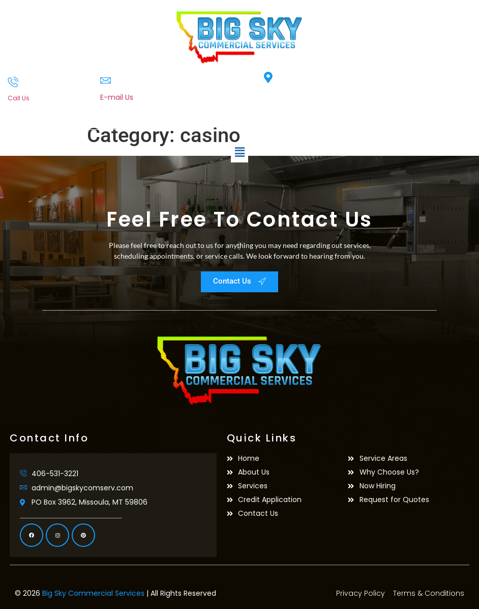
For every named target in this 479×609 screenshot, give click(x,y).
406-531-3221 (28, 107)
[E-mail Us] (105, 80)
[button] (239, 152)
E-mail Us (116, 97)
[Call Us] (13, 81)
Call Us (18, 98)
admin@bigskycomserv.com (151, 108)
